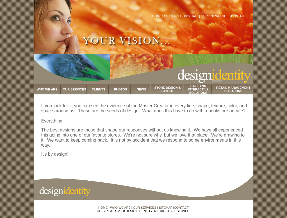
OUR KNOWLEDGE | (216, 16)
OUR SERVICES (74, 89)
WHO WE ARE (47, 89)
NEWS (141, 89)
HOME (156, 16)
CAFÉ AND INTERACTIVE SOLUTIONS (198, 89)
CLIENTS (98, 89)
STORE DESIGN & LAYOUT (167, 89)
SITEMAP (171, 16)
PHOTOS (120, 89)
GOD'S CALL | (190, 16)
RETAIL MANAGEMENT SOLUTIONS (233, 89)
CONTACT (238, 16)
